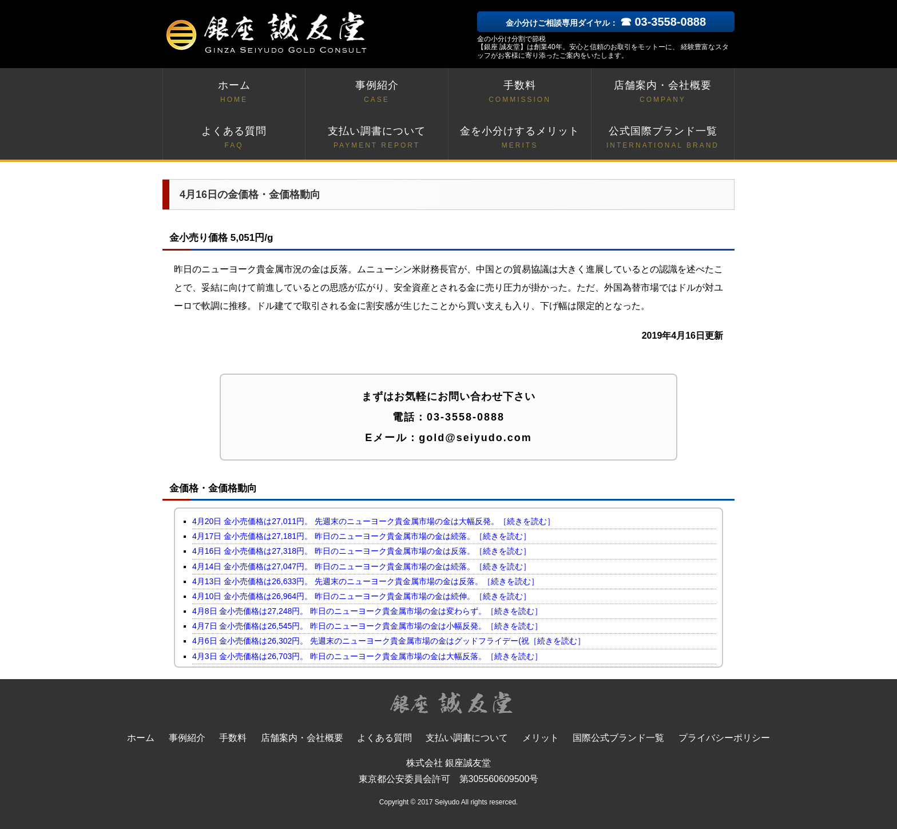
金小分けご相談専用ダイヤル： (606, 22)
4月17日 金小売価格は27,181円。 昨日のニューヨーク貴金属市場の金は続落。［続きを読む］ (361, 536)
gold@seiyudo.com (475, 437)
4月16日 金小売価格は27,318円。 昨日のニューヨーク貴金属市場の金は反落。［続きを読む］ (361, 551)
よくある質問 (234, 138)
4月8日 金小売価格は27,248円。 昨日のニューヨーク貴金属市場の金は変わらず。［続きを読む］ (367, 611)
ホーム (234, 92)
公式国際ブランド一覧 (663, 138)
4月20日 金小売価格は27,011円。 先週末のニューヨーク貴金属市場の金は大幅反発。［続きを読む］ (373, 521)
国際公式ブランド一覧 (618, 738)
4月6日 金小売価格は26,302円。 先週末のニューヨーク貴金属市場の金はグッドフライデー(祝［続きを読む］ (388, 640)
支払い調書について (376, 138)
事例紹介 (376, 92)
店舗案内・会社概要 (663, 92)
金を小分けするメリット (520, 138)
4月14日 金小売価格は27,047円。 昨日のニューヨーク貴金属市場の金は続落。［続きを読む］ (361, 566)
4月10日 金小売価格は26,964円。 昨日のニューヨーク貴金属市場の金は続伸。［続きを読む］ (361, 596)
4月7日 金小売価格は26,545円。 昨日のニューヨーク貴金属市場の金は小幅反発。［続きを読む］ (367, 625)
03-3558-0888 (466, 417)
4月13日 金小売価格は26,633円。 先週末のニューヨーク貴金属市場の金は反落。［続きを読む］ (365, 581)
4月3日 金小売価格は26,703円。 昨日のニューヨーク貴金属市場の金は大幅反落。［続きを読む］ (367, 656)
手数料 (520, 92)
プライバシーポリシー (724, 738)
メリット (540, 738)
